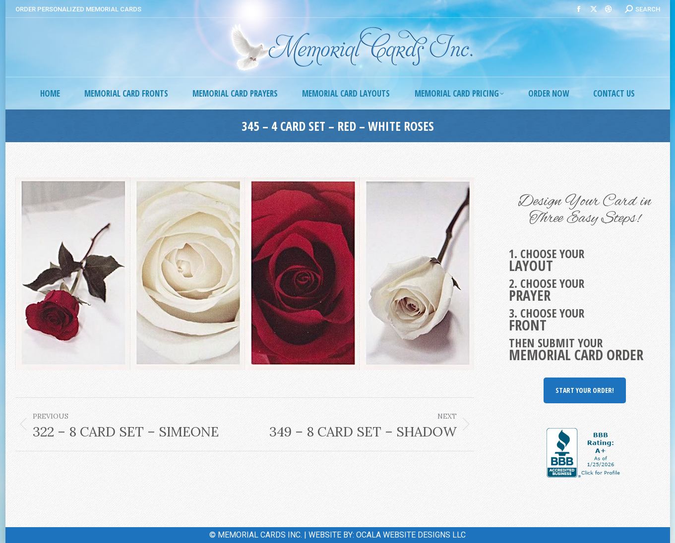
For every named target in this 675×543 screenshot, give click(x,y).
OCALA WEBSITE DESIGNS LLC (411, 535)
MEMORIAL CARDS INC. (260, 535)
